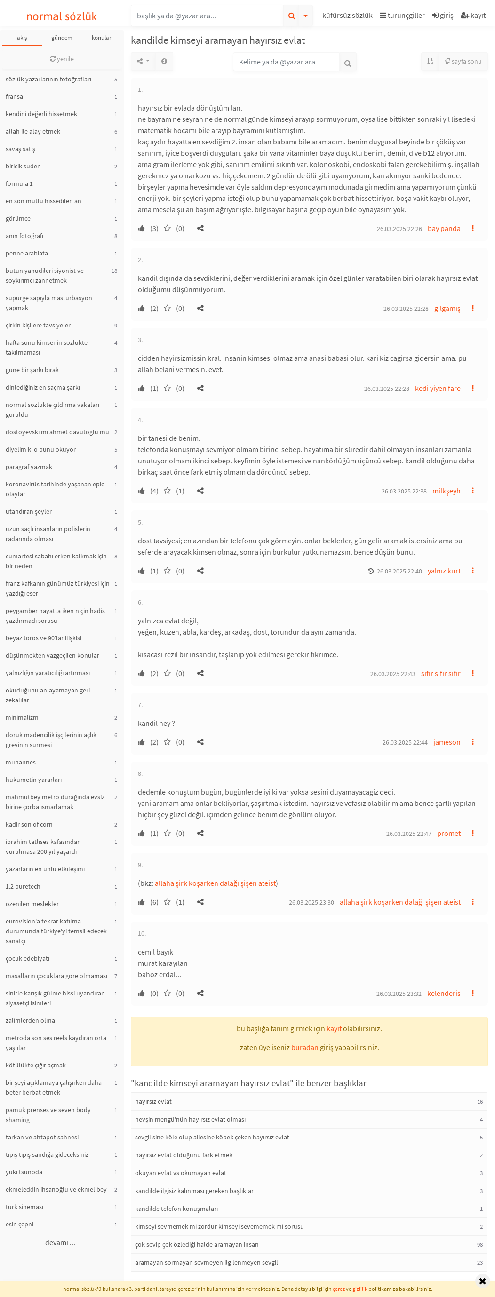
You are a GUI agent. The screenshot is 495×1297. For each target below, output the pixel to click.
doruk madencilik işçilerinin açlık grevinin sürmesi (51, 740)
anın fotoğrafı (24, 235)
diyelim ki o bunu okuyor (41, 449)
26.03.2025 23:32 (399, 993)
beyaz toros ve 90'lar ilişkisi (43, 638)
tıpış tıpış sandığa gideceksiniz (47, 1154)
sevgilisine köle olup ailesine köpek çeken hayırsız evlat (212, 1137)
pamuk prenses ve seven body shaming (48, 1115)
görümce (18, 218)
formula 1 (19, 183)
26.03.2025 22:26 (399, 228)
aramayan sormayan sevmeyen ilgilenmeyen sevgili (207, 1262)
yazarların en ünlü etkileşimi (45, 869)
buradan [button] (305, 1047)
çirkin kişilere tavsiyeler (38, 325)
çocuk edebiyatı (27, 958)
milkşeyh (446, 490)
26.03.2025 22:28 (406, 308)
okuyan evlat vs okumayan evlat (180, 1173)
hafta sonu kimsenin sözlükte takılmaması (47, 347)
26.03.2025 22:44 (405, 742)
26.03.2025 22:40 (399, 571)
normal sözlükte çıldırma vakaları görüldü (52, 409)
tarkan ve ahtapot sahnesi (42, 1137)
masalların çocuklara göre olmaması (56, 975)
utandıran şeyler (29, 511)
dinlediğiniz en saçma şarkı (43, 387)
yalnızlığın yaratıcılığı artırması (48, 672)
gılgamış (447, 308)
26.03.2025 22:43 (392, 673)
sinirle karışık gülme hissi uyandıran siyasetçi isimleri (55, 998)
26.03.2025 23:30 (311, 902)
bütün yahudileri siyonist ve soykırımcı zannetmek (45, 275)
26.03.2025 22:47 (408, 833)
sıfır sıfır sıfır (441, 673)
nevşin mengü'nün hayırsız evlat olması (190, 1119)
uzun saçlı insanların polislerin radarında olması (48, 534)
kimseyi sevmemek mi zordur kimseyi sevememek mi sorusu (219, 1226)
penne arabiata (27, 253)
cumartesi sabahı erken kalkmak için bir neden (56, 561)
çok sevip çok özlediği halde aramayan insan (197, 1244)
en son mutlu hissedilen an (43, 201)
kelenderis (444, 993)
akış (22, 37)
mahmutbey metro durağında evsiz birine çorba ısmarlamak (55, 802)
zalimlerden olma (30, 1020)
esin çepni (19, 1224)
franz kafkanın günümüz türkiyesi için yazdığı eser (58, 588)
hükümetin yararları (34, 779)
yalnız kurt (444, 570)
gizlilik (359, 1288)
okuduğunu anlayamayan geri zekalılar (48, 695)
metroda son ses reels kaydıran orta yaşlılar (56, 1043)
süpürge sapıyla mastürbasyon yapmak (49, 303)
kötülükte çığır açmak (36, 1065)
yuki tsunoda (24, 1172)
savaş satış (20, 148)
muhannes (21, 762)
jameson (447, 742)
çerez (339, 1288)
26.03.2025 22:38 (404, 491)
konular (102, 37)
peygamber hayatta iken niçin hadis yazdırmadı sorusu (55, 615)
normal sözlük (61, 16)
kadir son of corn (29, 824)
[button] (348, 16)
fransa (14, 96)
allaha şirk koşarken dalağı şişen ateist (215, 883)
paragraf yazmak (29, 466)
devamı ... (60, 1242)
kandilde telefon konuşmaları (176, 1208)
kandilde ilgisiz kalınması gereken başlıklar (194, 1190)
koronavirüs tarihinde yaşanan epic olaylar (55, 489)
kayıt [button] (334, 1028)
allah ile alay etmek (33, 131)
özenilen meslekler (32, 903)
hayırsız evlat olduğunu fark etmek (183, 1155)
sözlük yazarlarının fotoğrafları (48, 79)
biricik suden (23, 166)
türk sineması (24, 1206)
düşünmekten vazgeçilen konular (52, 655)
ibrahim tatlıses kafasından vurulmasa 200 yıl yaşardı (43, 846)
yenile (62, 59)
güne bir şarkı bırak (32, 370)
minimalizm (22, 717)
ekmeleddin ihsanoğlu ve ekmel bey (56, 1189)
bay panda (444, 228)
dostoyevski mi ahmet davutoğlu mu (57, 432)
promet (449, 833)
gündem (61, 37)
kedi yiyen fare (438, 388)
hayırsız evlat (153, 1101)
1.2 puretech (23, 886)
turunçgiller (402, 15)
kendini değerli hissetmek (41, 114)
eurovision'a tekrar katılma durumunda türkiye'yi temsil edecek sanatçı (56, 931)
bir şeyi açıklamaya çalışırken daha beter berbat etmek (54, 1087)
